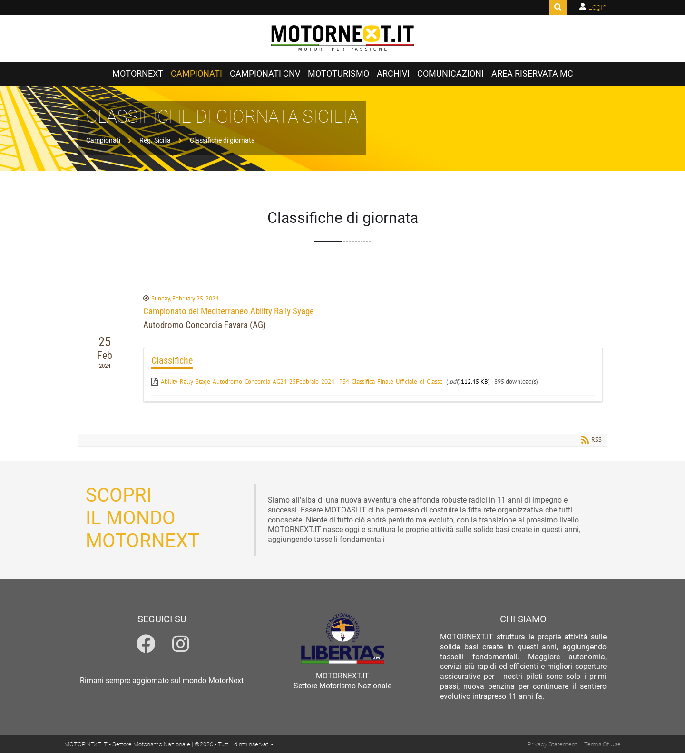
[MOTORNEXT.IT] (342, 39)
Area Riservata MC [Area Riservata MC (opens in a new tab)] (532, 74)
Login (597, 6)
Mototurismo (338, 74)
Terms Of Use (602, 745)
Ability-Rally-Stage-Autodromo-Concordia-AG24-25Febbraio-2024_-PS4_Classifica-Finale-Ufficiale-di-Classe (302, 382)
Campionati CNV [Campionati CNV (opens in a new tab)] (265, 74)
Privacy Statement (552, 745)
